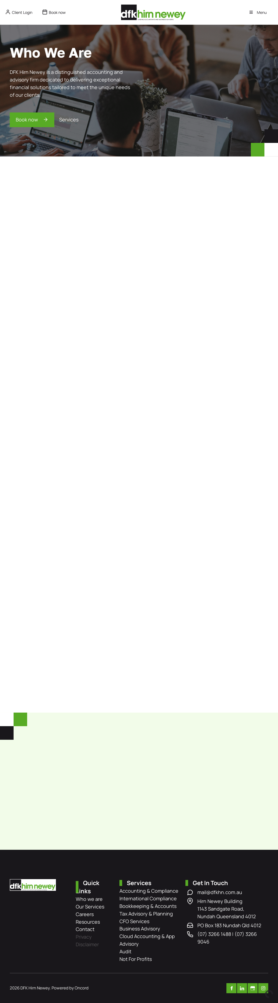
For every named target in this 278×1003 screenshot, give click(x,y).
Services (68, 119)
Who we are (89, 899)
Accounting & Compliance (148, 891)
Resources (88, 922)
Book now (21, 116)
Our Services (90, 906)
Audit (125, 951)
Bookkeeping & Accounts (147, 906)
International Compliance (148, 898)
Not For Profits (135, 959)
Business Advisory (139, 928)
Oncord (82, 988)
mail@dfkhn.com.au (219, 892)
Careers (85, 914)
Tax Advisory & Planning (146, 913)
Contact (85, 929)
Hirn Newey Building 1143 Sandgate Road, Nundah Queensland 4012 (226, 909)
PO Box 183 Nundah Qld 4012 (229, 925)
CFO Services (134, 921)
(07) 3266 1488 (214, 934)
